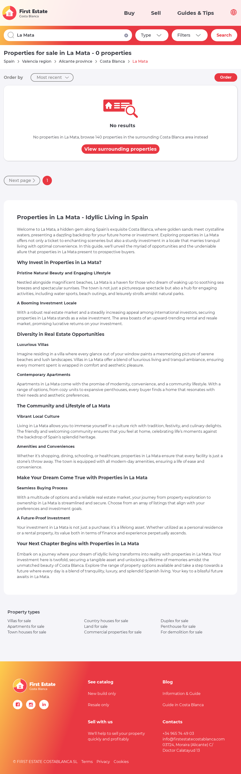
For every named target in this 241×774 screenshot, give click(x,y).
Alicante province (75, 61)
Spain (9, 61)
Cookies (121, 761)
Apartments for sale (26, 626)
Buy (129, 13)
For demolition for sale (181, 632)
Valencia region (36, 61)
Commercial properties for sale (113, 632)
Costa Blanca (112, 61)
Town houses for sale (27, 632)
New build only (102, 693)
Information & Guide (182, 693)
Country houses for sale (106, 621)
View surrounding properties (120, 149)
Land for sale (96, 626)
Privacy (103, 761)
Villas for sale (19, 621)
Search (224, 35)
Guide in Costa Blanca (183, 705)
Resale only (98, 705)
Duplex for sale (174, 621)
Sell (156, 13)
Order (226, 77)
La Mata (140, 61)
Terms (87, 761)
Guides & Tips (195, 13)
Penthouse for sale (178, 626)
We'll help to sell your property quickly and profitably (116, 736)
